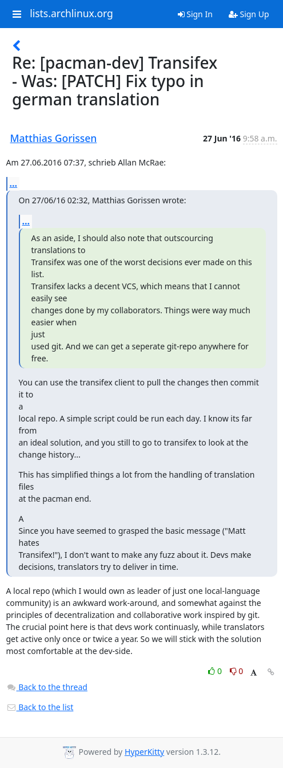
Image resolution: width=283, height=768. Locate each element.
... (14, 183)
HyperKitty (144, 751)
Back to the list (40, 707)
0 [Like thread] (216, 670)
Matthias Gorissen (53, 138)
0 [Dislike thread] (237, 670)
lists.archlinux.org (71, 14)
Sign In (195, 14)
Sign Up (249, 14)
